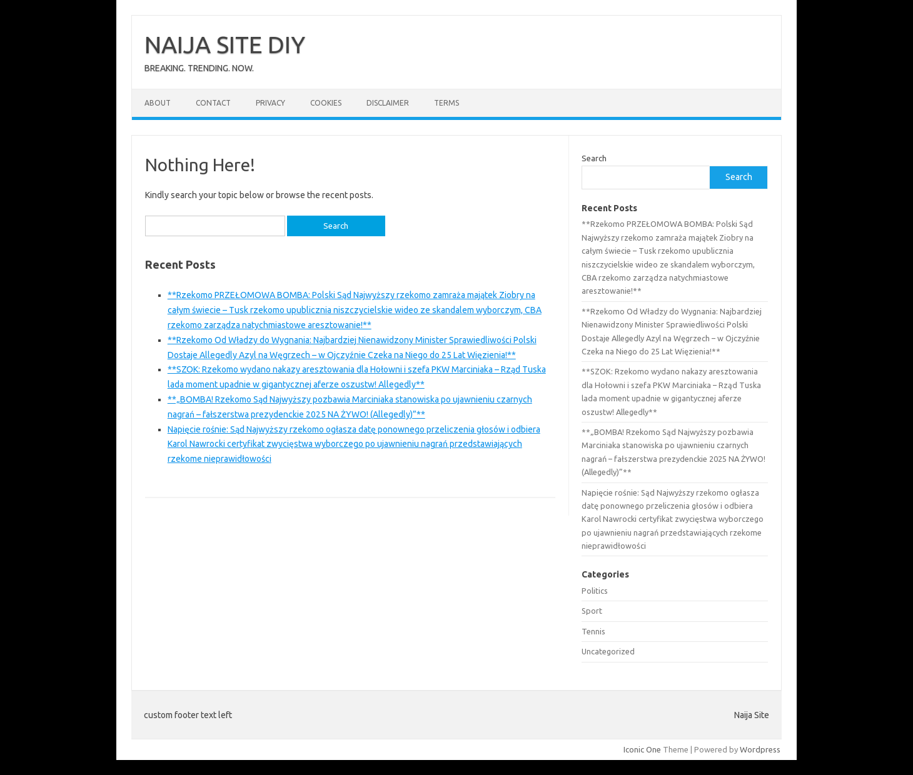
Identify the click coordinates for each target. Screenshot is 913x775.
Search (594, 158)
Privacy (270, 103)
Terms (446, 103)
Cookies (325, 103)
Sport (592, 610)
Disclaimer (387, 103)
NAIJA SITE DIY (224, 44)
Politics (595, 590)
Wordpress (760, 749)
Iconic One (642, 749)
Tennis (593, 631)
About (157, 103)
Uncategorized (608, 651)
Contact (213, 103)
